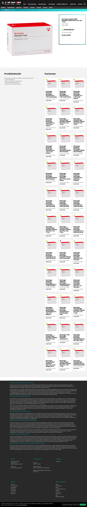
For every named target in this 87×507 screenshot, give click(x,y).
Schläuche (13, 10)
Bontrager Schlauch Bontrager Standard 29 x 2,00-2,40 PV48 (78, 203)
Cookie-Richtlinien (23, 505)
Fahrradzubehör (10, 7)
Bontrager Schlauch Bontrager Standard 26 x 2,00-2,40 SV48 (50, 203)
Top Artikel (39, 7)
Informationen (42, 4)
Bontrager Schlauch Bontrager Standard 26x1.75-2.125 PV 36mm (65, 177)
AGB (56, 495)
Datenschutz (58, 493)
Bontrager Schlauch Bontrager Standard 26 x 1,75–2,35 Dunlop (51, 94)
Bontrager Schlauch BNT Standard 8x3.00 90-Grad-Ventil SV (79, 363)
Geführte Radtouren (62, 4)
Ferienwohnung (32, 4)
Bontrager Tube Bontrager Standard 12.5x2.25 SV (65, 337)
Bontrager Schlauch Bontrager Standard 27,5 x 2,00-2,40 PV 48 (51, 255)
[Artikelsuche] (84, 4)
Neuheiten (45, 7)
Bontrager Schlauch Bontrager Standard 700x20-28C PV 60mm (65, 149)
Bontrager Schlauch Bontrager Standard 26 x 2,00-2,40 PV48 (64, 203)
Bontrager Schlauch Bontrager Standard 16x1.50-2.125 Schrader (77, 256)
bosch (57, 484)
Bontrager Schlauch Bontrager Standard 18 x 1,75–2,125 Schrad (50, 122)
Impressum (58, 492)
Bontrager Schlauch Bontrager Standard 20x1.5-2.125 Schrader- (51, 283)
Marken (50, 7)
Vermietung (52, 4)
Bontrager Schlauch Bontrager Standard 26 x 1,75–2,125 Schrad (50, 149)
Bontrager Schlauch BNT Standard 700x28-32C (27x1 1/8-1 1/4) (65, 121)
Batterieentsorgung (60, 496)
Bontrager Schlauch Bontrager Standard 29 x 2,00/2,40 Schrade (77, 177)
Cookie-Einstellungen (68, 504)
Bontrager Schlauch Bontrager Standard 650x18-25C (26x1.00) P (79, 337)
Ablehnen (76, 504)
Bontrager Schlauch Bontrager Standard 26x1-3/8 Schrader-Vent (64, 311)
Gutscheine (73, 4)
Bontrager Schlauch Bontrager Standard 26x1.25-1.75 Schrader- (77, 283)
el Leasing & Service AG (61, 489)
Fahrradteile (19, 7)
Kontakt (80, 4)
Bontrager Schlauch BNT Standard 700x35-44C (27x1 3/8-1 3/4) (72, 20)
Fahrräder (3, 7)
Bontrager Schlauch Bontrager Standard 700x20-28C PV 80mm (79, 149)
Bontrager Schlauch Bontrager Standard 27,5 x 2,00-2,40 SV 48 (78, 229)
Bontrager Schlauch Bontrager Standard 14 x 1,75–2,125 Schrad (77, 94)
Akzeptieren (83, 504)
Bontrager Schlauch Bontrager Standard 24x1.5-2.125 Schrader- (65, 283)
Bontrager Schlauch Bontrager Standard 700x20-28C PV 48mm (51, 176)
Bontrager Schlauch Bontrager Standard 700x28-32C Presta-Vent (65, 255)
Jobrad (57, 487)
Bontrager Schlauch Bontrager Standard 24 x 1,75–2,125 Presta (65, 94)
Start (24, 4)
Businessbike (58, 486)
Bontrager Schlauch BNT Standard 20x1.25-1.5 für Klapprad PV (50, 363)
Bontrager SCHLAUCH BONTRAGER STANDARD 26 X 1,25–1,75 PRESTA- (51, 311)
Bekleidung (25, 7)
